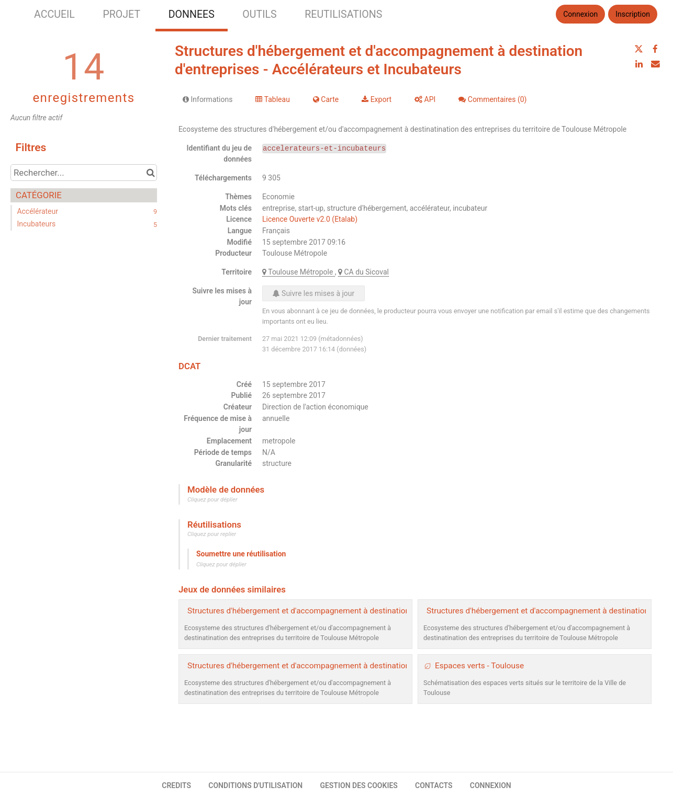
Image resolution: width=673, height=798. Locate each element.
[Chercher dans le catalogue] (150, 172)
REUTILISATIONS (343, 14)
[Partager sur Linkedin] (639, 63)
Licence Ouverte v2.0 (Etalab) (309, 219)
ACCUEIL (54, 14)
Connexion (580, 14)
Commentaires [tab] (492, 99)
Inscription (632, 14)
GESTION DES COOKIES (359, 785)
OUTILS (259, 14)
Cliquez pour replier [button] (211, 534)
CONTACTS (434, 785)
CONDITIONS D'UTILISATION (255, 785)
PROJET (121, 14)
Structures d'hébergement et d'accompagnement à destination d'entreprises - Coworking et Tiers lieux (368, 665)
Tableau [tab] (272, 99)
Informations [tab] (207, 99)
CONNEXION (490, 785)
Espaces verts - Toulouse (479, 665)
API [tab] (424, 99)
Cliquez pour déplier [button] (212, 499)
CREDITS (176, 785)
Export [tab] (376, 99)
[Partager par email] (655, 63)
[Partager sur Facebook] (655, 49)
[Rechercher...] (83, 172)
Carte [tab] (326, 99)
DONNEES (192, 14)
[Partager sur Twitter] (639, 49)
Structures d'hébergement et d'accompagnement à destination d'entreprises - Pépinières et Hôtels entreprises (382, 610)
